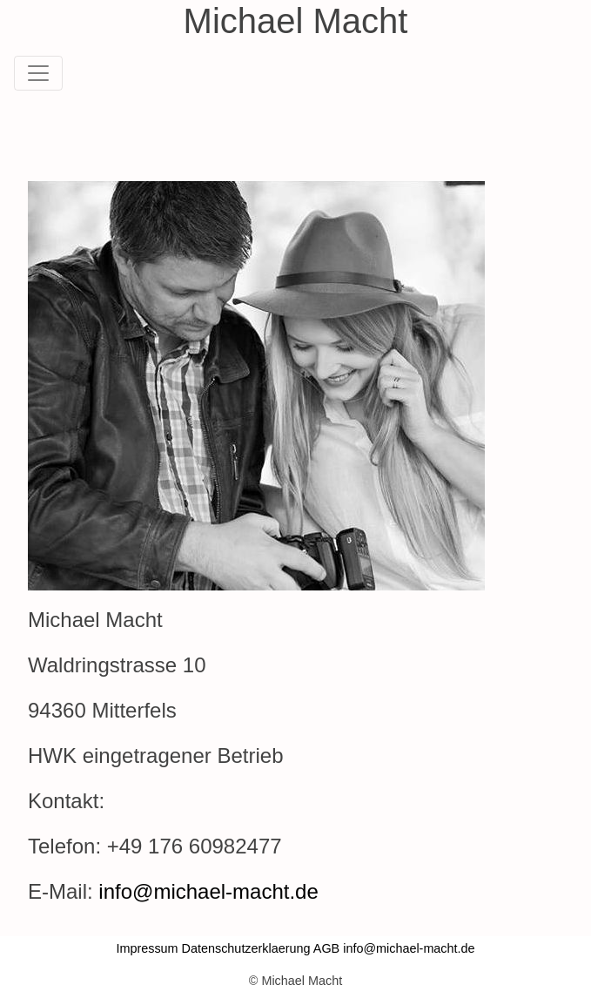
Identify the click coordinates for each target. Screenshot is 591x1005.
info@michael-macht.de (208, 891)
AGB (326, 948)
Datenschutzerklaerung (246, 948)
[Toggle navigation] (38, 73)
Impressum (147, 948)
